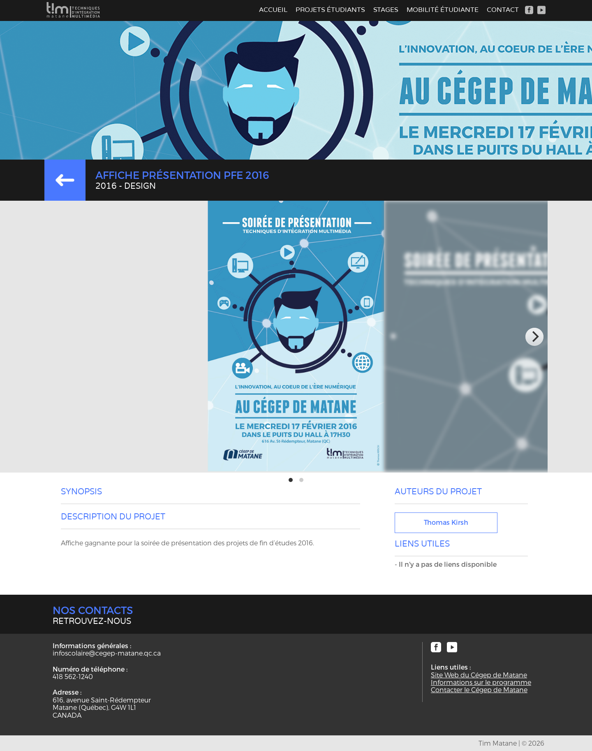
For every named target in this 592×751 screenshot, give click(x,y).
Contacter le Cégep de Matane (479, 689)
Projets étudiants (330, 10)
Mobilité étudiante (443, 10)
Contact (503, 10)
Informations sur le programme (481, 682)
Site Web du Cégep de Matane (479, 675)
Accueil (273, 10)
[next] (534, 337)
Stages (385, 10)
